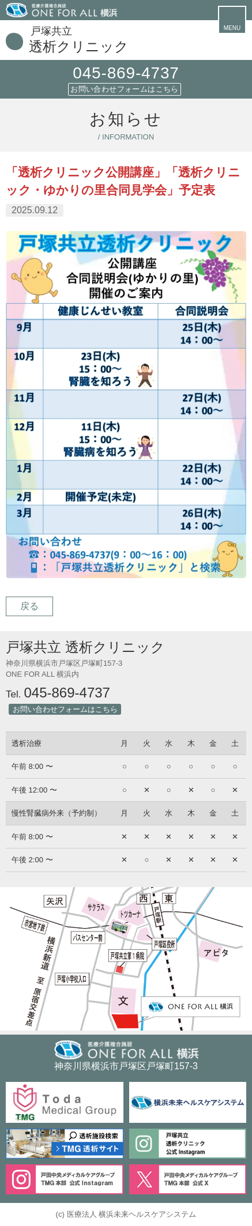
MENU (232, 28)
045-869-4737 (126, 73)
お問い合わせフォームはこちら (124, 89)
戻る (29, 606)
